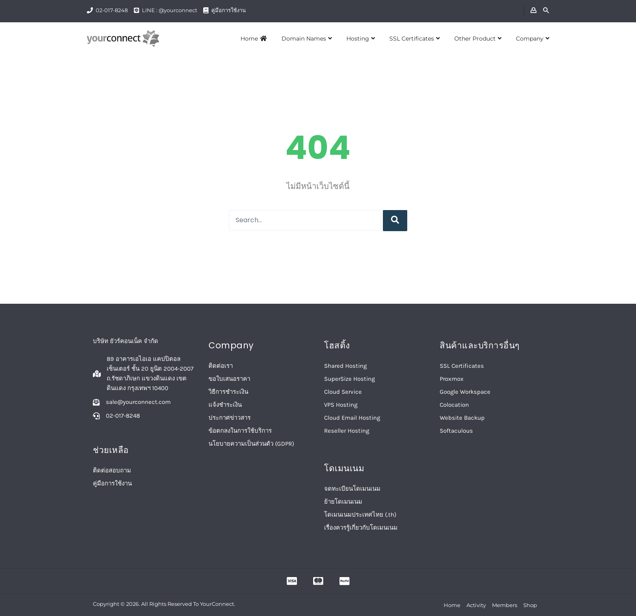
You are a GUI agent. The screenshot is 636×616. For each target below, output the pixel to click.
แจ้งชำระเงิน (225, 404)
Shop (530, 605)
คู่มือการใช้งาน (228, 10)
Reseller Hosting (346, 430)
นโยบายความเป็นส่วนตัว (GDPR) (251, 443)
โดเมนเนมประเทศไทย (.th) (360, 514)
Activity (476, 605)
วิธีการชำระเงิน (228, 391)
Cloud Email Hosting (352, 417)
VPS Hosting (340, 404)
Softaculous (456, 430)
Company (532, 38)
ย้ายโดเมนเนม (343, 501)
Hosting (360, 38)
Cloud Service (343, 391)
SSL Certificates (414, 38)
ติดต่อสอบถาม (112, 470)
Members (504, 605)
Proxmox (452, 378)
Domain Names (306, 38)
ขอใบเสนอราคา (229, 378)
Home (254, 38)
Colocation (454, 404)
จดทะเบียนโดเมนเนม (352, 488)
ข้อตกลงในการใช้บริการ (240, 430)
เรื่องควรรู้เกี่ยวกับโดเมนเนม (361, 527)
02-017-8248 (112, 10)
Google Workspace (465, 391)
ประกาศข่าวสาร (229, 417)
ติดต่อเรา (220, 365)
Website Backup (462, 417)
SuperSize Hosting (349, 378)
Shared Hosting (345, 365)
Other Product (477, 38)
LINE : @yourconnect (169, 10)
